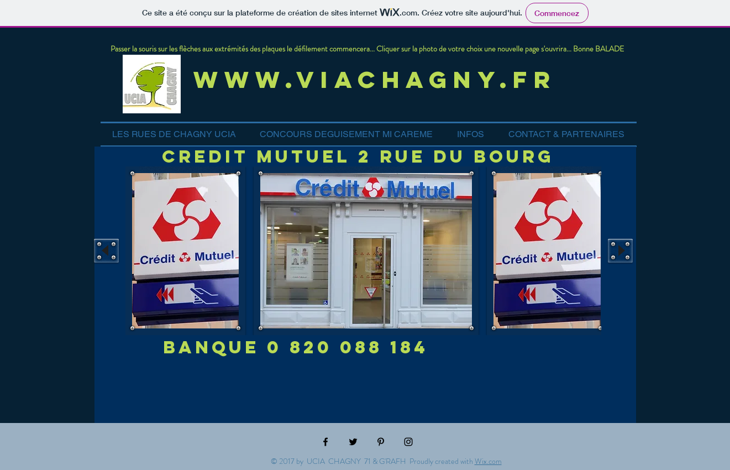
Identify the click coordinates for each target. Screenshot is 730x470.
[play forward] (620, 251)
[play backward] (106, 251)
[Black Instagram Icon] (408, 441)
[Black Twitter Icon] (353, 441)
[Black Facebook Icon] (325, 441)
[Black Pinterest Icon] (380, 441)
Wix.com (488, 461)
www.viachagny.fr (381, 79)
